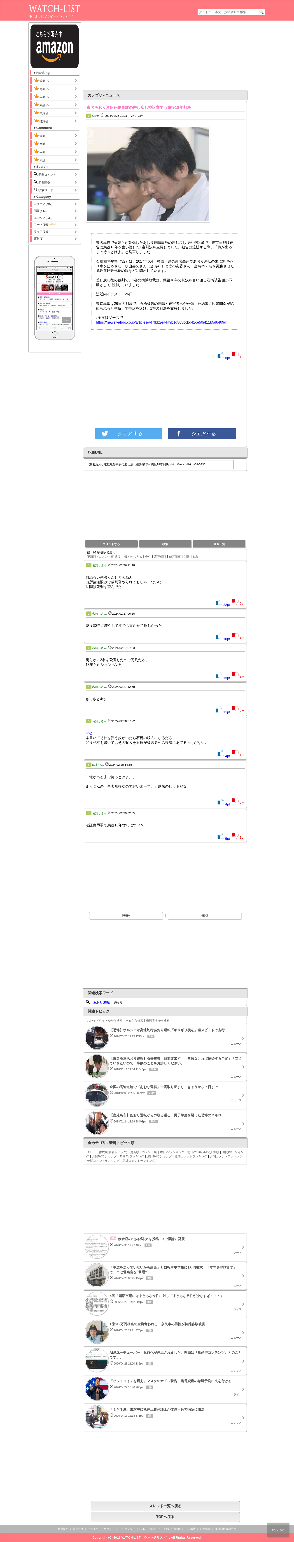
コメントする (111, 544)
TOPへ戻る (165, 1517)
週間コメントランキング (191, 1156)
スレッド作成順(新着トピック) (107, 1152)
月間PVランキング (104, 1156)
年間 (39, 151)
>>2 (89, 733)
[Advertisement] (128, 56)
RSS (142, 1528)
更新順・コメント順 (143, 1152)
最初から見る (133, 556)
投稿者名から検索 (158, 1020)
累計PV (41, 104)
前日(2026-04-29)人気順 (203, 1152)
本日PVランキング (172, 1152)
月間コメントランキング (226, 1156)
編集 (196, 556)
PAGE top (278, 1530)
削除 (187, 556)
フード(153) (45, 224)
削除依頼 (205, 1528)
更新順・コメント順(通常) (104, 556)
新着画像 (42, 182)
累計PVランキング (159, 1156)
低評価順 (175, 556)
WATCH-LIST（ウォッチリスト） (145, 1537)
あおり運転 (101, 1002)
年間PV (41, 96)
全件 (148, 556)
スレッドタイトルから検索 (104, 1020)
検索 (165, 544)
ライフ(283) (41, 231)
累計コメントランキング (139, 1160)
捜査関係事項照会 (225, 1528)
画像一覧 (219, 544)
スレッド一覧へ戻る (165, 1506)
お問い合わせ (172, 1528)
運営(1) (38, 238)
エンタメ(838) (43, 217)
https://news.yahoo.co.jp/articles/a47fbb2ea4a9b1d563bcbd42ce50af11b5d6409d (161, 322)
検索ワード (43, 190)
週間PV (45, 80)
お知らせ (154, 1528)
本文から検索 (134, 1020)
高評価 (41, 112)
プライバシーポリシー (101, 1528)
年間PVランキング (132, 1156)
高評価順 (160, 556)
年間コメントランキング (103, 1160)
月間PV (41, 88)
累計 (39, 159)
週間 (43, 135)
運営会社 (77, 1528)
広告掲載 (190, 1528)
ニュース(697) (43, 203)
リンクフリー (127, 1528)
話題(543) (40, 210)
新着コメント (48, 174)
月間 (39, 143)
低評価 (41, 121)
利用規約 (63, 1528)
